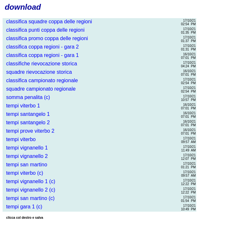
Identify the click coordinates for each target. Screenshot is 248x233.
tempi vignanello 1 (25, 147)
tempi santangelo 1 (26, 114)
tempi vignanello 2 (25, 156)
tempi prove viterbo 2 (28, 131)
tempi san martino (25, 164)
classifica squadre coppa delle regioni (47, 21)
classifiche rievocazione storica (40, 63)
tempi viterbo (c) (23, 173)
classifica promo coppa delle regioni (45, 38)
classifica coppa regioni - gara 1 (41, 55)
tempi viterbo (19, 139)
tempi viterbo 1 (21, 105)
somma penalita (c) (26, 97)
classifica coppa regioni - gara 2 (41, 47)
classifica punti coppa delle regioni (44, 30)
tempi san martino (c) (29, 198)
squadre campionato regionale (39, 89)
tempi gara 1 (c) (22, 206)
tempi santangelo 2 (26, 122)
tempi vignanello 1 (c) (29, 181)
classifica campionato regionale (40, 80)
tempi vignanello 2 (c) (29, 190)
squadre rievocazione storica (37, 72)
